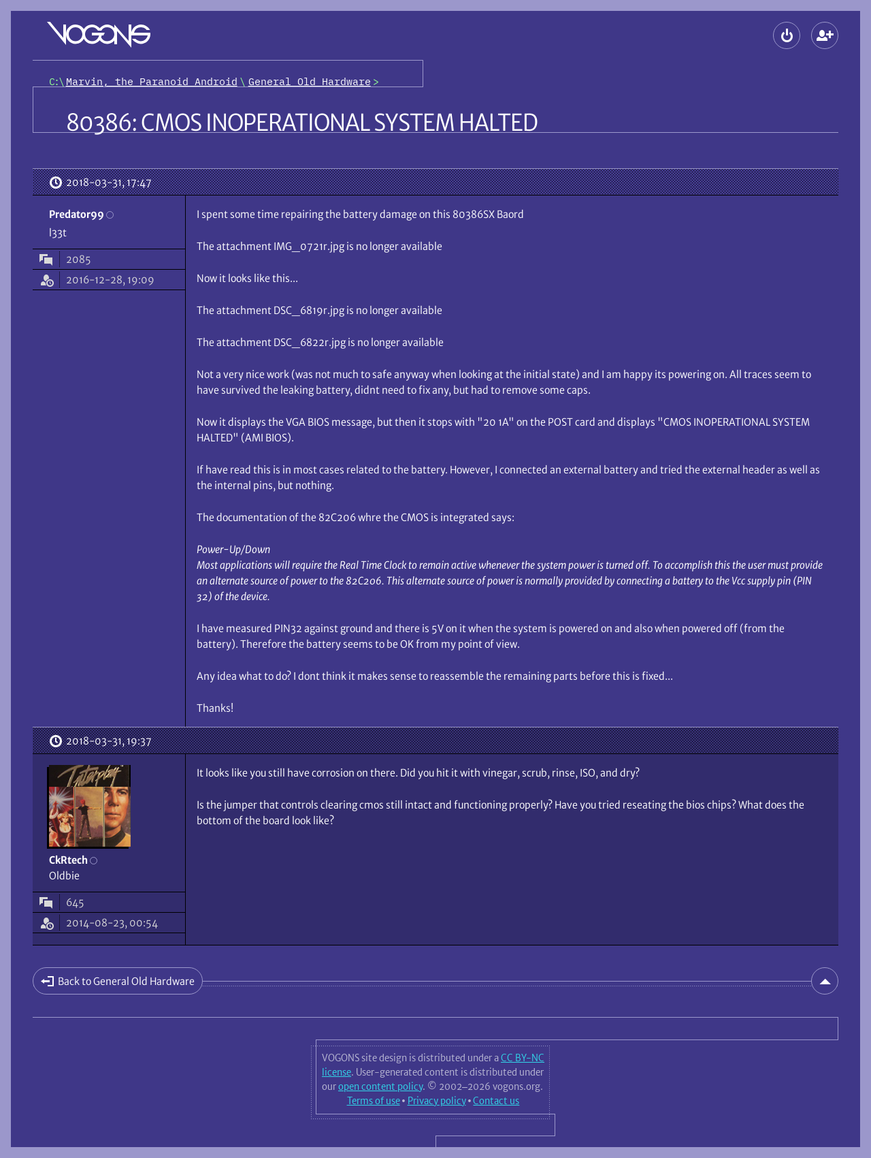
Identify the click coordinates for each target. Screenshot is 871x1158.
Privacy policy (437, 1101)
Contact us (496, 1101)
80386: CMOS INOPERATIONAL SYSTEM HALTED (302, 122)
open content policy (380, 1086)
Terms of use (373, 1101)
